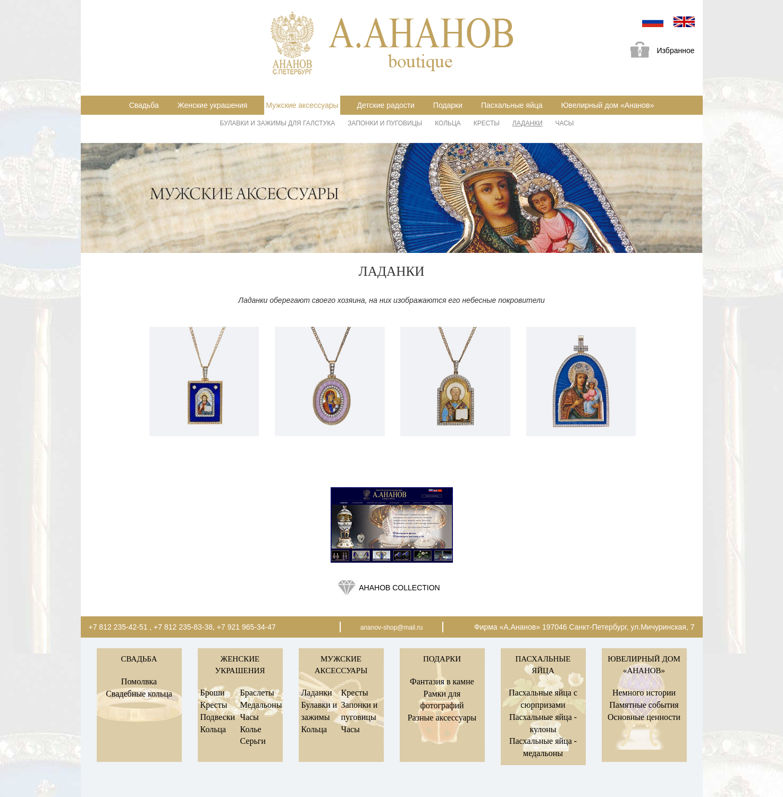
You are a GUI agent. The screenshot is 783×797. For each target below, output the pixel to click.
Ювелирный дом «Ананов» (607, 105)
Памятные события (643, 704)
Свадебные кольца (139, 693)
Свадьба (144, 105)
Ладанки (527, 123)
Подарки (447, 105)
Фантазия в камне (442, 681)
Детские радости (385, 105)
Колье (251, 729)
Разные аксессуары (442, 717)
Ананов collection (399, 587)
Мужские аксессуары (302, 105)
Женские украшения (213, 105)
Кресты (487, 123)
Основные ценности (644, 717)
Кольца (448, 123)
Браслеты (257, 692)
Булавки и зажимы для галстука (277, 123)
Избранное (658, 51)
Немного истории (644, 692)
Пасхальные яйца (512, 105)
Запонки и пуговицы (385, 123)
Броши (212, 692)
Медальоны (261, 704)
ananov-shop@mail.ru (391, 627)
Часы (564, 123)
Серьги (253, 740)
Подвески (217, 717)
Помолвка (139, 681)
